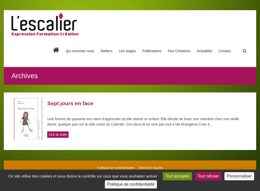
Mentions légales (151, 168)
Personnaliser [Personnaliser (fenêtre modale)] (239, 176)
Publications (152, 51)
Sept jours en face (70, 103)
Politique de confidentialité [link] (131, 184)
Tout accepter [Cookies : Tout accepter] (177, 176)
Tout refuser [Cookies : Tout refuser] (208, 176)
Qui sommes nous (80, 51)
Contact (225, 51)
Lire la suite (58, 134)
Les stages (127, 51)
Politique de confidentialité (115, 168)
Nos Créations (179, 51)
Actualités (204, 51)
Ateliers (106, 51)
